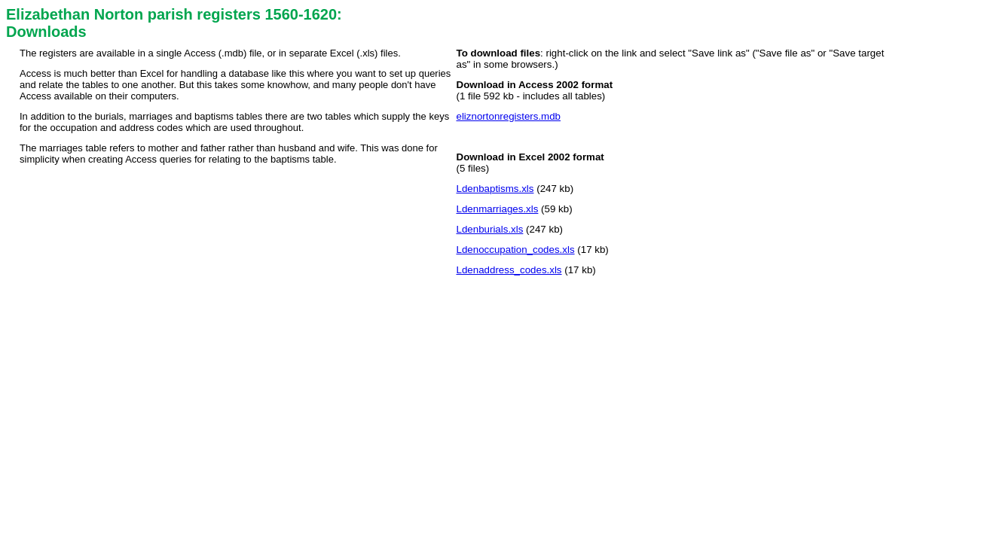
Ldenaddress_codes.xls (509, 270)
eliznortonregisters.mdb (509, 116)
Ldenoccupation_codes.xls (516, 249)
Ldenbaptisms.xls (495, 188)
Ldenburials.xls (490, 229)
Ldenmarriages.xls (498, 209)
